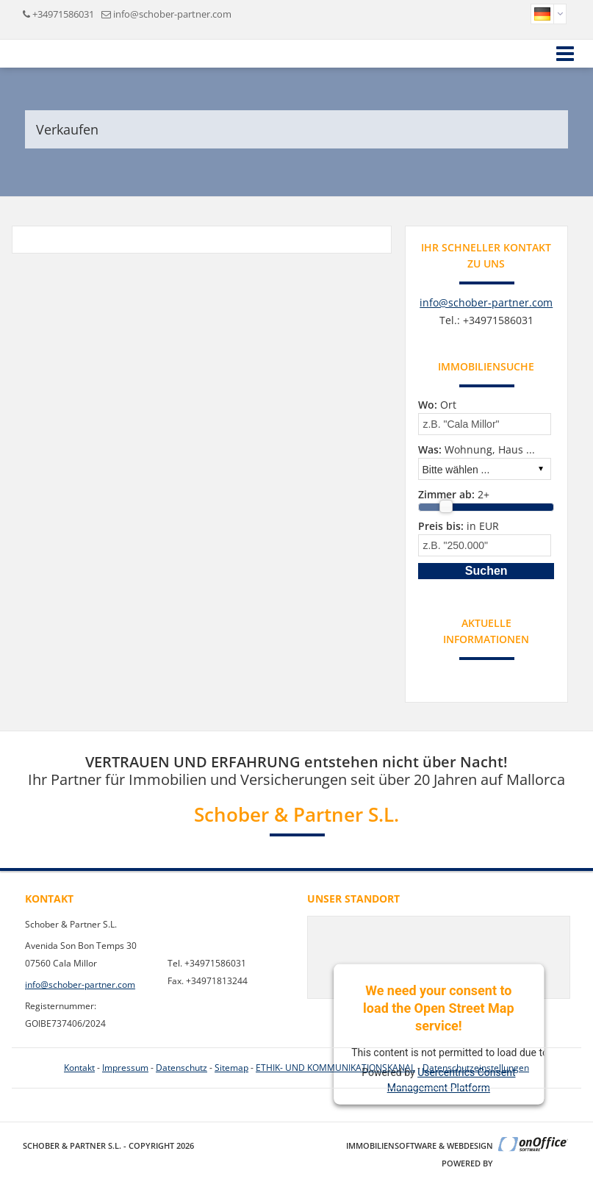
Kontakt (79, 1067)
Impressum (125, 1067)
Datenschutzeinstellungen (476, 1067)
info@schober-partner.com (172, 14)
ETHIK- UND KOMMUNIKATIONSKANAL (335, 1067)
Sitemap (231, 1067)
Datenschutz (181, 1067)
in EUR (458, 526)
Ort (437, 405)
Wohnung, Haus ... (476, 449)
